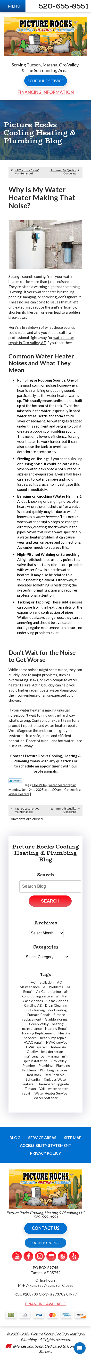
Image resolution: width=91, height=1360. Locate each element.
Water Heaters (18, 794)
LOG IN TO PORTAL (45, 1243)
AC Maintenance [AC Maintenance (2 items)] (41, 984)
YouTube (17, 1256)
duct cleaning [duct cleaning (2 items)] (35, 1010)
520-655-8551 (64, 6)
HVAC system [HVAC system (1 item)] (37, 1047)
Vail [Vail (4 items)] (42, 1088)
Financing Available (45, 1304)
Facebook (28, 1256)
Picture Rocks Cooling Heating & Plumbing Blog (45, 853)
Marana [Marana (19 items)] (53, 1056)
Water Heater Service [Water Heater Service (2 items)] (50, 1093)
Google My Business (51, 1256)
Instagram (40, 1256)
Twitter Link (15, 780)
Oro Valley (39, 785)
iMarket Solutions (28, 1346)
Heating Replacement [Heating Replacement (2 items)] (38, 1033)
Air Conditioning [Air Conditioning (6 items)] (48, 991)
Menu (14, 6)
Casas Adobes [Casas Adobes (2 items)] (57, 1001)
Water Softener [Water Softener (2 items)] (46, 1098)
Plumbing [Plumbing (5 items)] (46, 1065)
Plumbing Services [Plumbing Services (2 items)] (53, 1070)
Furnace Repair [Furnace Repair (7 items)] (38, 1015)
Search (50, 901)
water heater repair (60, 725)
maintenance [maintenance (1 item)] (34, 1056)
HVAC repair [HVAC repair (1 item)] (33, 1042)
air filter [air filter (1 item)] (62, 996)
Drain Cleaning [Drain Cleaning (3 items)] (56, 1005)
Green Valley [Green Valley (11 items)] (39, 1024)
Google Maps (62, 1256)
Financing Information (45, 92)
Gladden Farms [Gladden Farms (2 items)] (56, 1019)
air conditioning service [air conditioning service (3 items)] (45, 993)
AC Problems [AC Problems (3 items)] (53, 987)
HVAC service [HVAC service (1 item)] (56, 1042)
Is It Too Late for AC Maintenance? (27, 171)
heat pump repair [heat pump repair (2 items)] (53, 1038)
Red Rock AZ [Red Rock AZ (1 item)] (54, 1075)
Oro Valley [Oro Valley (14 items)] (58, 1061)
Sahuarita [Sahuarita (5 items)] (33, 1079)
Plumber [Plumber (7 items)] (29, 1065)
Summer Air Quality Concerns (63, 171)
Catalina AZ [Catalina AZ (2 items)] (33, 1005)
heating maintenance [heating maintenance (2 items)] (43, 1026)
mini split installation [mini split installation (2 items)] (45, 1058)
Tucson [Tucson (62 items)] (30, 1088)
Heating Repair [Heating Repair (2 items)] (56, 1028)
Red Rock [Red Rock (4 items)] (34, 1075)
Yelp (74, 1256)
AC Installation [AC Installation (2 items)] (42, 982)
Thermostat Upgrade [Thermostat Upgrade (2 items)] (53, 1084)
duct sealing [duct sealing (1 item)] (57, 1010)
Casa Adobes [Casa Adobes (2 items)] (33, 1001)
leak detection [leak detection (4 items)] (52, 1052)
